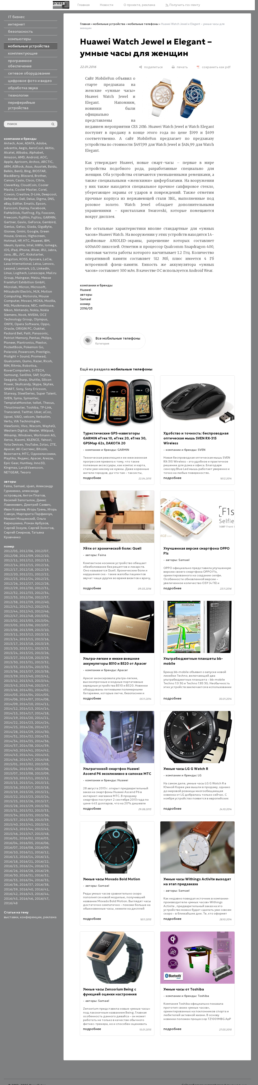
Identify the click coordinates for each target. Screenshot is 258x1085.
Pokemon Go (33, 347)
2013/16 (42, 639)
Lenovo (48, 264)
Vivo (24, 426)
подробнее (92, 478)
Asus (28, 166)
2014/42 (42, 750)
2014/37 (11, 745)
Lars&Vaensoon (31, 468)
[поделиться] (151, 67)
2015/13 (11, 783)
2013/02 (11, 621)
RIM (6, 366)
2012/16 (42, 565)
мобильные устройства (109, 24)
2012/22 (42, 574)
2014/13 (26, 708)
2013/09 (26, 630)
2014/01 (26, 690)
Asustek (40, 166)
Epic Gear (11, 463)
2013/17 (11, 644)
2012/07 (42, 551)
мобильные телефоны (143, 24)
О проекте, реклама (139, 5)
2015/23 (26, 797)
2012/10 (42, 556)
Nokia (34, 310)
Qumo (27, 361)
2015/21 (42, 792)
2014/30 (42, 732)
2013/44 (42, 681)
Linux (8, 273)
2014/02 (42, 690)
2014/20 (26, 718)
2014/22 (11, 722)
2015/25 (11, 801)
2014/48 (42, 759)
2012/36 (26, 597)
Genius (9, 227)
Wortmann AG (44, 435)
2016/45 (11, 898)
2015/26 (26, 801)
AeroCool (36, 148)
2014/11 (42, 704)
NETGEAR (11, 472)
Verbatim (43, 417)
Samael (19, 486)
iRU (43, 250)
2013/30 (11, 662)
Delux (31, 199)
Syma (18, 398)
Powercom (26, 352)
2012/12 (26, 560)
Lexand (9, 268)
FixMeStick (12, 213)
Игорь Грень (36, 509)
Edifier (17, 204)
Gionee (9, 231)
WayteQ (48, 426)
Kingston (11, 259)
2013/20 (11, 648)
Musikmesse (20, 305)
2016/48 (11, 903)
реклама (50, 917)
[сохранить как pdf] (214, 67)
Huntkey (26, 463)
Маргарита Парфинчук (34, 514)
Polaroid (10, 352)
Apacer (35, 458)
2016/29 (42, 871)
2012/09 (26, 556)
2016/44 (42, 894)
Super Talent (46, 393)
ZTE (53, 444)
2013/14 (11, 639)
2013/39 (11, 676)
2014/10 (26, 704)
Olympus (40, 319)
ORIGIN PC (24, 329)
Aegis (23, 148)
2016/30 (11, 875)
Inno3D (39, 463)
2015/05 (26, 769)
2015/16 (11, 787)
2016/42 (11, 894)
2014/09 (11, 704)
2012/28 (42, 583)
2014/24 (42, 722)
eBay (7, 204)
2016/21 (26, 861)
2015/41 (26, 824)
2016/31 (26, 875)
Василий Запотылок (19, 500)
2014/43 (11, 755)
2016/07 (11, 847)
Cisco (30, 180)
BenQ (18, 171)
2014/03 (11, 695)
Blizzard (27, 176)
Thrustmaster (14, 407)
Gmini (20, 231)
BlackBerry (11, 176)
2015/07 (11, 773)
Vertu (8, 421)
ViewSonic (11, 426)
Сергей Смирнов (17, 532)
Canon (9, 180)
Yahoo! (46, 440)
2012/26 (11, 583)
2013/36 (11, 671)
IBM (46, 241)
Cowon (9, 194)
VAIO (18, 417)
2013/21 (26, 648)
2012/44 (11, 611)
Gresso (20, 236)
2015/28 (11, 806)
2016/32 (42, 875)
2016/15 (42, 857)
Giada (31, 227)
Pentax (34, 338)
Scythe (45, 375)
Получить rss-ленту (182, 5)
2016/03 (42, 838)
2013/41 (42, 676)
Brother (40, 176)
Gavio (21, 222)
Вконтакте (12, 454)
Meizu (35, 278)
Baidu (52, 166)
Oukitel (38, 329)
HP (19, 241)
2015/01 (11, 764)
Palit (27, 333)
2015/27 (42, 801)
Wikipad (47, 430)
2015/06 (42, 769)
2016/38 (42, 884)
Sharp (22, 380)
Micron (24, 287)
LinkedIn (43, 268)
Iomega (50, 245)
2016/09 (42, 847)
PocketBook (13, 347)
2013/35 (42, 667)
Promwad (38, 356)
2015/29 (26, 806)
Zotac (43, 444)
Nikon (8, 310)
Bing (27, 171)
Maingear (22, 278)
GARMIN (49, 217)
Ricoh (47, 361)
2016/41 (42, 889)
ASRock (18, 166)
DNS (51, 199)
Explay (24, 208)
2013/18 (26, 644)
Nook (22, 315)
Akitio (49, 148)
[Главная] (61, 5)
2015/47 (26, 834)
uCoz (47, 412)
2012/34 (42, 593)
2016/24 (26, 866)
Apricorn (20, 162)
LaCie (47, 259)
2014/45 (42, 755)
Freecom (10, 217)
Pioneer (9, 343)
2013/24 (11, 653)
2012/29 (11, 588)
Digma (41, 199)
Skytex (48, 384)
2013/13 (42, 634)
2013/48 (11, 690)
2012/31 (42, 588)
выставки (11, 917)
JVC (22, 254)
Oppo (44, 324)
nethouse (46, 305)
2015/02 (26, 764)
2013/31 (26, 662)
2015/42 (42, 824)
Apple (8, 162)
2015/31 (11, 810)
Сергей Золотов (40, 528)
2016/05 (26, 843)
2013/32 (42, 662)
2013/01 (42, 616)
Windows (25, 435)
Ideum (8, 245)
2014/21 (42, 718)
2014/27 (42, 727)
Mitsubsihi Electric (18, 291)
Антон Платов (34, 495)
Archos (34, 162)
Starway (10, 393)
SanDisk (25, 375)
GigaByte (45, 227)
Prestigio (43, 352)
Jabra (52, 250)
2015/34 (11, 815)
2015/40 (11, 824)
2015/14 (26, 783)
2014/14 (42, 708)
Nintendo (21, 310)
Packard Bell (13, 333)
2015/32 (26, 810)
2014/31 (11, 736)
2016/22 (42, 861)
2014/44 (26, 755)
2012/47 (11, 616)
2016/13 (11, 857)
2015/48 (42, 834)
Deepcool (49, 194)
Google (32, 231)
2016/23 (11, 866)
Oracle (9, 329)
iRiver (35, 250)
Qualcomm (12, 361)
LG (33, 268)
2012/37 (42, 597)
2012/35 (11, 597)
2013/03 (26, 621)
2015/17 (26, 787)
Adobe (41, 143)
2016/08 (26, 847)
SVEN (8, 398)
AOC (43, 157)
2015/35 (26, 815)
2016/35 (42, 880)
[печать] (180, 67)
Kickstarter (34, 254)
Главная (84, 5)
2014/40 (11, 750)
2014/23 (26, 722)
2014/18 (42, 713)
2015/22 (11, 797)
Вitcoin (41, 449)
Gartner (10, 222)
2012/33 (26, 593)
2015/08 (26, 773)
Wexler (34, 430)
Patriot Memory (16, 338)
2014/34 (11, 741)
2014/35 (26, 741)
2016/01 (11, 838)
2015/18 (42, 787)
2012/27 (26, 583)
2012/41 (11, 606)
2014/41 (26, 750)
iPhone (24, 250)
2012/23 (11, 579)
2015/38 (26, 820)
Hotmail (10, 241)
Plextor (41, 343)
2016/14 (26, 857)
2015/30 (42, 806)
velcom (28, 417)
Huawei (36, 241)
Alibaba (22, 152)
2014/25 (11, 727)
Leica (37, 264)
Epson (40, 204)
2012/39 (26, 602)
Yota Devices (13, 444)
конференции (31, 917)
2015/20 (26, 792)
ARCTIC (47, 162)
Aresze (48, 458)
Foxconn (48, 213)
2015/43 (11, 829)
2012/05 (11, 551)
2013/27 (11, 658)
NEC (34, 305)
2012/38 (11, 602)
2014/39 (42, 745)
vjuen (30, 486)
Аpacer (9, 449)
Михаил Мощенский (19, 519)
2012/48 (26, 616)
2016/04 (11, 843)
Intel (30, 245)
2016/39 (11, 889)
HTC (26, 241)
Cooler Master (26, 190)
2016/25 (42, 866)
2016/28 (26, 871)
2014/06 (11, 699)
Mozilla (49, 301)
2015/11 (26, 778)
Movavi (26, 301)
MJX (36, 291)
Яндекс (23, 458)
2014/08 (42, 699)
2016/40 (26, 889)
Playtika (10, 458)
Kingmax (10, 468)
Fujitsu (36, 217)
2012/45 (26, 611)
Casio (19, 180)
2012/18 (26, 569)
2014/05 (42, 695)
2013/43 (26, 681)
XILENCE (33, 440)
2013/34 (26, 667)
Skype (36, 384)
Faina (8, 486)
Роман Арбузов (36, 523)
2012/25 (42, 579)
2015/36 (42, 815)
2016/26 (11, 871)
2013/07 (42, 625)
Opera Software (26, 324)
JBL (14, 254)
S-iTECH (38, 370)
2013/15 (26, 639)
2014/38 (26, 745)
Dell (22, 199)
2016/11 (26, 852)
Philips (46, 338)
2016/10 (11, 852)
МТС (25, 454)
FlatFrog (28, 213)
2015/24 (42, 797)
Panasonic (40, 333)
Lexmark (22, 268)
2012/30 (26, 588)
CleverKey (11, 185)
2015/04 (11, 769)
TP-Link (45, 407)
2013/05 (11, 625)
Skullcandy (23, 384)
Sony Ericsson (35, 389)
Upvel (8, 417)
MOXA (38, 301)
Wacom (35, 426)
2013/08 (11, 630)
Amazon (10, 157)
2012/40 (42, 602)
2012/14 (11, 565)
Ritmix (16, 366)
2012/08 (11, 556)
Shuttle (34, 380)
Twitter (26, 412)
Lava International (17, 264)
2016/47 (42, 898)
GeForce (34, 222)
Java (7, 254)
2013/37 (26, 671)
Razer (37, 361)
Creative (22, 194)
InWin (39, 245)
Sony (19, 389)
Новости (106, 5)
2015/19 (11, 792)
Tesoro (25, 472)
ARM (7, 166)
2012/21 (26, 574)
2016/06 (42, 843)
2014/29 (26, 732)
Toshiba (32, 407)
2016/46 (26, 898)
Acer (19, 143)
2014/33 (42, 736)
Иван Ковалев (14, 509)
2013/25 (26, 653)
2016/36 (11, 884)
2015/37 (11, 820)
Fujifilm (24, 217)
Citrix (40, 180)
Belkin (8, 171)
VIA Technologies (27, 421)
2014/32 (26, 736)
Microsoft (38, 287)
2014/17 (26, 713)
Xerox (8, 440)
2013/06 (26, 625)
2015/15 (42, 783)
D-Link (35, 194)
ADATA (30, 143)
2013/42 (11, 681)
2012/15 (26, 565)
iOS (6, 250)
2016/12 (42, 852)
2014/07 (26, 699)
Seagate (10, 380)
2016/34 (26, 880)
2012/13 (42, 560)
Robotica (29, 366)
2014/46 (11, 759)
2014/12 (11, 708)
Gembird (49, 222)
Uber (37, 412)
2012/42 (26, 606)
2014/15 (11, 713)
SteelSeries (26, 393)
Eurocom (10, 208)
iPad (14, 250)
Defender (11, 199)
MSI (6, 305)
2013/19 (42, 644)
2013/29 (42, 658)
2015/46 (11, 834)
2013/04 (42, 621)
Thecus (48, 403)
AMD (21, 157)
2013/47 (42, 685)
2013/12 (26, 634)
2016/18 (11, 861)
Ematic (29, 204)
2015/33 (42, 810)
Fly (38, 213)
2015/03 (42, 764)
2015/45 (42, 829)
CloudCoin (29, 185)
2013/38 (42, 671)
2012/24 (26, 579)
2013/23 (42, 648)
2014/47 (26, 759)
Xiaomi (19, 440)
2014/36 (42, 741)
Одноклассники (43, 454)
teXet (37, 403)
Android (32, 157)
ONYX (8, 324)
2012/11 (11, 560)
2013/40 (26, 676)
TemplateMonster (17, 403)
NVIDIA (33, 315)
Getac (20, 227)
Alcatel (9, 152)
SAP (35, 375)
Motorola (30, 296)
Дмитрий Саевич (37, 505)
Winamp (10, 435)
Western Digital (15, 430)
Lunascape (36, 273)
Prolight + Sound (16, 356)
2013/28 (26, 658)
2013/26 (42, 653)
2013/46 (26, 685)
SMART (9, 389)
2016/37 (26, 884)
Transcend (12, 412)
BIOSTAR (39, 171)
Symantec (30, 398)
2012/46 (42, 611)
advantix (10, 148)
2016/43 (26, 894)
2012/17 (11, 569)
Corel (42, 190)
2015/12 (42, 778)
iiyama (20, 245)
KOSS (23, 259)
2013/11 (11, 634)
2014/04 (26, 695)
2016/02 (26, 838)
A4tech (9, 143)
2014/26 (26, 727)
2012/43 (42, 606)
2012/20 (11, 574)
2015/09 (42, 773)
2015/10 (11, 778)
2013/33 (11, 667)
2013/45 (11, 685)
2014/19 (11, 718)
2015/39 (42, 820)
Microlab (10, 287)
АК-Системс (25, 449)
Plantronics (25, 343)
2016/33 (11, 880)
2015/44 (26, 829)
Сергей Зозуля (15, 528)
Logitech (20, 273)
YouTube (31, 444)
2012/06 (26, 551)
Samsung (11, 375)
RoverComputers (17, 370)
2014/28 (11, 732)
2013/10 (42, 630)
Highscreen (36, 236)
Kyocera (35, 259)
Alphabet (36, 152)
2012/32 (11, 593)
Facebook (37, 208)
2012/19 (42, 569)
